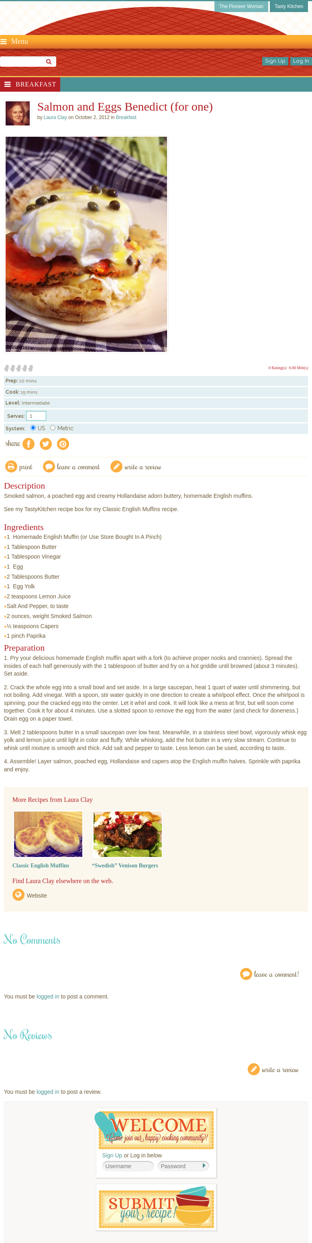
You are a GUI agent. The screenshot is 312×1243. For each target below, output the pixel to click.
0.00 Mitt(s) (298, 368)
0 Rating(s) (278, 368)
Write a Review (280, 1069)
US (38, 428)
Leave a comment (78, 466)
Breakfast (36, 84)
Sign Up (275, 61)
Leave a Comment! (277, 973)
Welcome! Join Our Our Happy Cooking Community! (154, 1130)
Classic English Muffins (40, 866)
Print (26, 466)
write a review (143, 466)
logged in (48, 996)
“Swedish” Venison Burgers (125, 866)
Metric (61, 428)
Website (37, 895)
